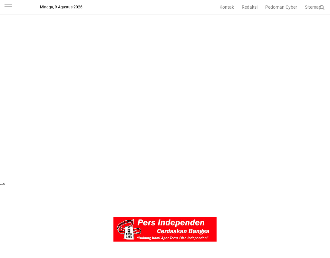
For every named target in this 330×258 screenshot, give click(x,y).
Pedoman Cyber (281, 7)
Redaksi (249, 7)
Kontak (226, 7)
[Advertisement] (165, 45)
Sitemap (313, 7)
